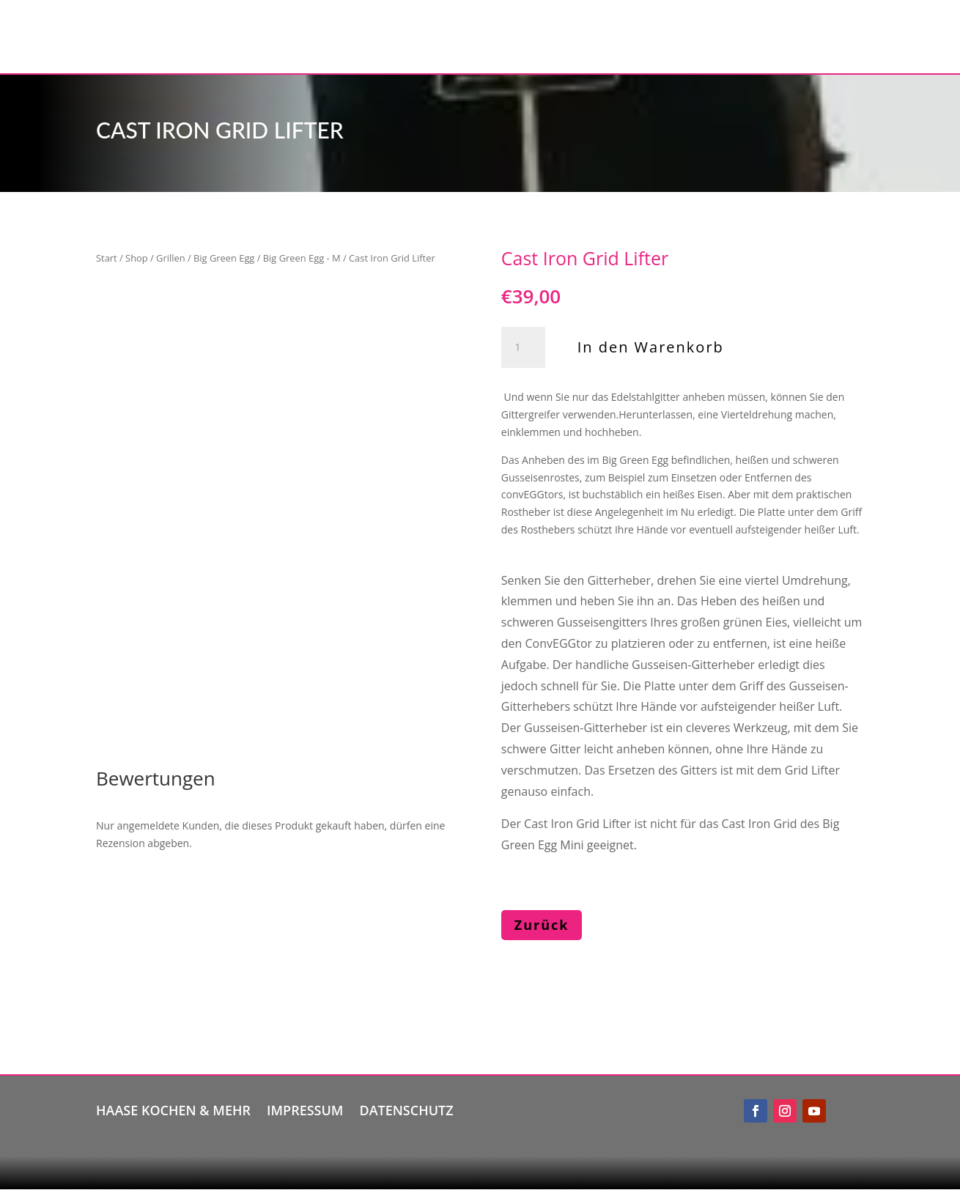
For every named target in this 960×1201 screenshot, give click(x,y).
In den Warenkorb (650, 347)
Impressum (305, 1108)
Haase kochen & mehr (173, 1108)
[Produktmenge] (523, 347)
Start (106, 258)
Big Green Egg (223, 258)
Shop (136, 258)
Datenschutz (406, 1108)
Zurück (541, 925)
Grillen (170, 258)
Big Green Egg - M (302, 258)
